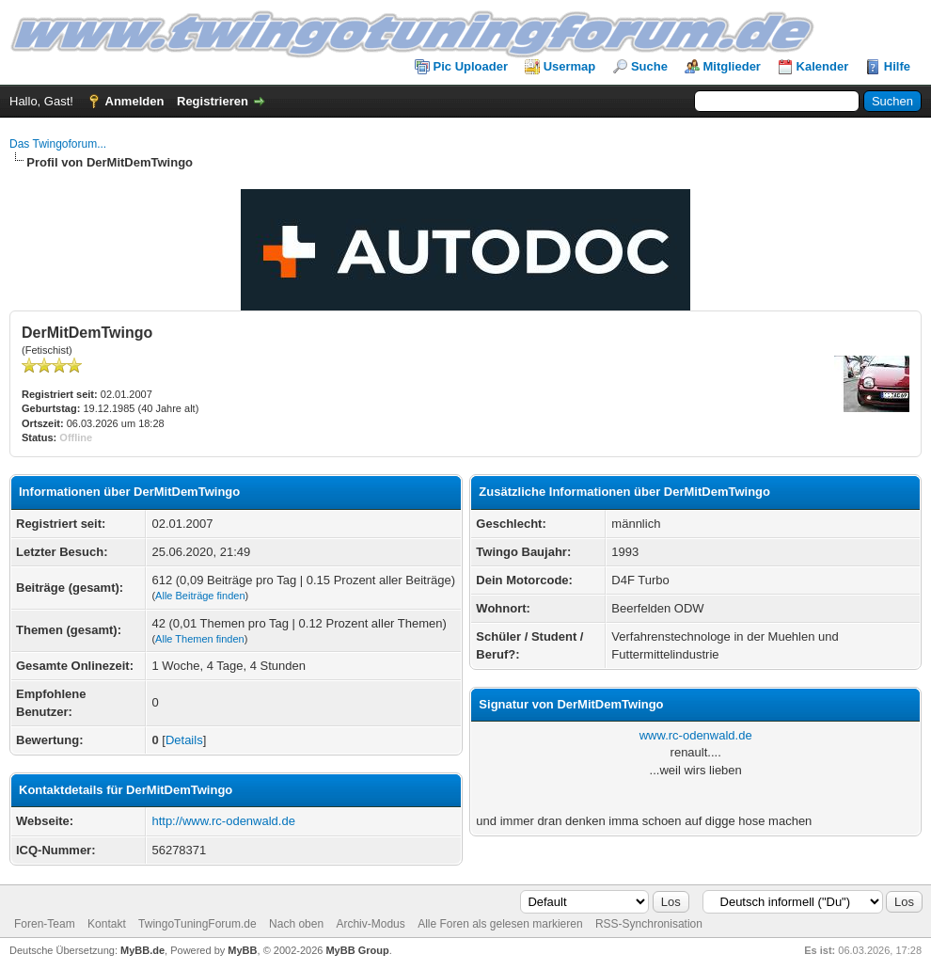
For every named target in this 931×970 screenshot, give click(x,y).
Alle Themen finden (200, 638)
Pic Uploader (471, 66)
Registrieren (212, 101)
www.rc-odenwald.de (695, 735)
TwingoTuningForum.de (197, 923)
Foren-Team (44, 923)
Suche (649, 66)
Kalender (823, 66)
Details (184, 740)
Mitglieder (732, 66)
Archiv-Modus (370, 923)
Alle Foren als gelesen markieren (500, 923)
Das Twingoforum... (57, 144)
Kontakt (106, 923)
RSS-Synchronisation (648, 923)
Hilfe (897, 66)
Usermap (570, 66)
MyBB (242, 950)
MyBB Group (356, 950)
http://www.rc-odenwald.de (222, 821)
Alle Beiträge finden (200, 595)
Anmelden (135, 101)
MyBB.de (142, 950)
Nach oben (296, 923)
